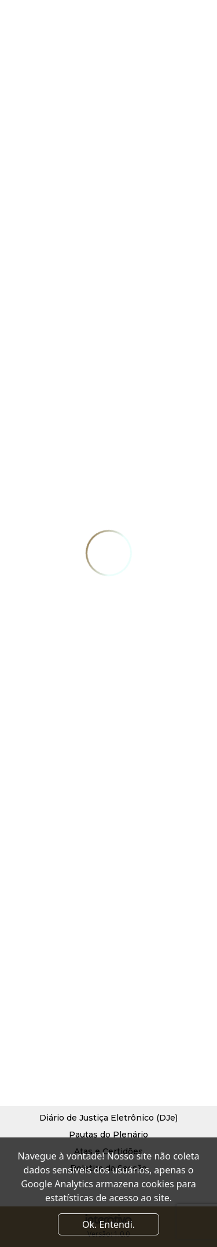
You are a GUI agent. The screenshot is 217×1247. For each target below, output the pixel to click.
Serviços (154, 1005)
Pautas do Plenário (108, 1134)
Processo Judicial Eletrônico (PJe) (108, 1101)
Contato (153, 1039)
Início (57, 1005)
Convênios (68, 1055)
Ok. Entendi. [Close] (108, 1224)
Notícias (154, 1022)
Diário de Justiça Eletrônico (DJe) (108, 1118)
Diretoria (64, 1039)
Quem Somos (74, 1022)
